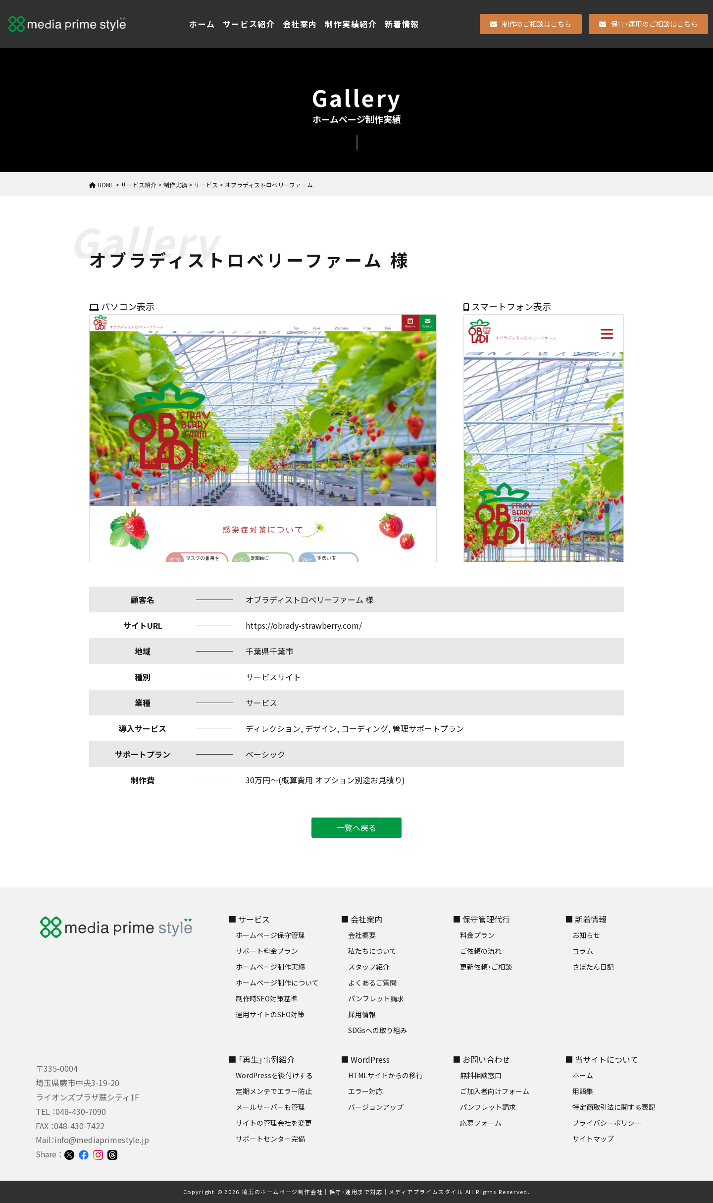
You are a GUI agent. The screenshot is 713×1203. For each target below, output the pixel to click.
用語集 (582, 1091)
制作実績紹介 (351, 24)
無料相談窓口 (481, 1075)
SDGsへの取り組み (377, 1030)
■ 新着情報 (586, 919)
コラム (582, 951)
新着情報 (402, 24)
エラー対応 (365, 1091)
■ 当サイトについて (601, 1059)
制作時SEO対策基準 (267, 998)
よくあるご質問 (372, 982)
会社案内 (300, 24)
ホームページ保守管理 (270, 935)
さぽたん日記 (593, 967)
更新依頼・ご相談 (486, 967)
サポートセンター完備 (270, 1139)
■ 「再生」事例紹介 (261, 1059)
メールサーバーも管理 (270, 1107)
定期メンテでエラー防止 (274, 1091)
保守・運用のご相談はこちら (648, 24)
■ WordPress (365, 1059)
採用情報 (362, 1014)
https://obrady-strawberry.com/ (304, 625)
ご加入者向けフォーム (494, 1091)
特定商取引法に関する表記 (614, 1107)
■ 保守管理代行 (481, 919)
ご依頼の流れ (481, 951)
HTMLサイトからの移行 (385, 1075)
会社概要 (362, 935)
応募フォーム (481, 1123)
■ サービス (249, 919)
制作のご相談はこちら (530, 24)
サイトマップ (593, 1139)
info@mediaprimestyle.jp (101, 1140)
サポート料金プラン (267, 951)
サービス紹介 (249, 24)
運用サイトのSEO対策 (270, 1014)
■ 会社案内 (361, 919)
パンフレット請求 (376, 998)
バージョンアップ (376, 1107)
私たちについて (372, 951)
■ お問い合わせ (481, 1059)
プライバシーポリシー (607, 1123)
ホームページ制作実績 (270, 967)
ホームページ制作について (277, 982)
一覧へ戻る (356, 827)
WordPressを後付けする (274, 1075)
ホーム (202, 24)
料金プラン (477, 935)
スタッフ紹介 (369, 967)
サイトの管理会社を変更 (274, 1123)
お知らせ (586, 935)
